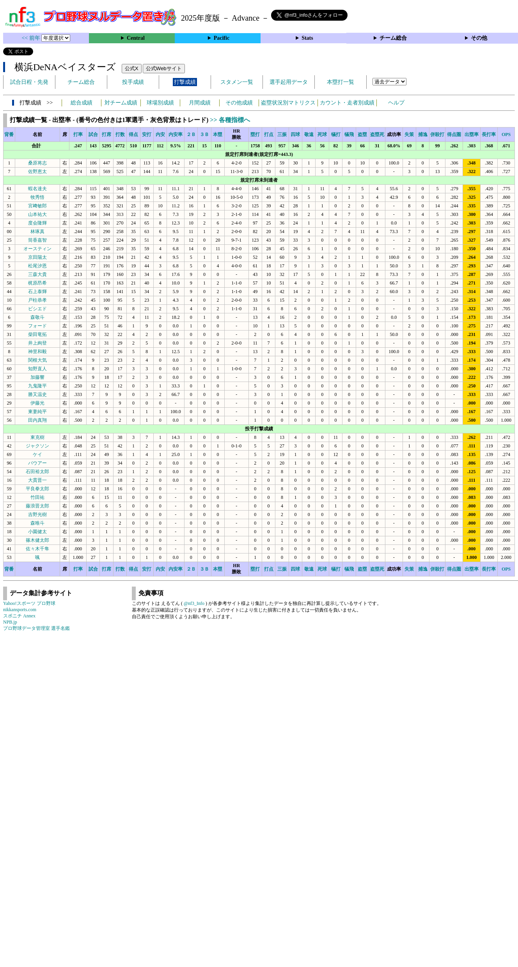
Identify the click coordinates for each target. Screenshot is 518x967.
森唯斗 (37, 523)
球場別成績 (160, 103)
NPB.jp (10, 622)
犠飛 (349, 134)
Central (136, 38)
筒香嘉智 (37, 240)
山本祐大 (37, 214)
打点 (268, 134)
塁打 (255, 134)
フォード (37, 326)
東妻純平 (37, 411)
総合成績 (81, 103)
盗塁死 (377, 134)
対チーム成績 (121, 103)
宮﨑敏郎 (37, 206)
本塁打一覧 (340, 82)
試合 (93, 134)
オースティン (37, 248)
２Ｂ (191, 134)
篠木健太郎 (37, 540)
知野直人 (37, 368)
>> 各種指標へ (230, 120)
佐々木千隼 (37, 549)
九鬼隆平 (37, 386)
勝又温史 (37, 394)
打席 (106, 134)
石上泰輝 (37, 291)
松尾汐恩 (37, 266)
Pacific (221, 38)
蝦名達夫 (37, 188)
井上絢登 (37, 343)
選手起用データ (289, 82)
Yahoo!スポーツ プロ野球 (29, 603)
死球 (322, 134)
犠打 (336, 134)
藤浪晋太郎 (37, 506)
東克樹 (37, 437)
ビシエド (37, 308)
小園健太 (37, 531)
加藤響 (37, 377)
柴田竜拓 (37, 334)
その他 (479, 38)
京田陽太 (37, 257)
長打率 (489, 134)
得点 (133, 134)
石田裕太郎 (37, 471)
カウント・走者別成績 (347, 103)
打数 (120, 134)
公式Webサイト (164, 68)
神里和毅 (37, 351)
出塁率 (472, 134)
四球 (295, 134)
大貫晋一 (37, 480)
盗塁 (362, 134)
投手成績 (133, 82)
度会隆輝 (37, 223)
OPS (506, 134)
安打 (146, 134)
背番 (9, 134)
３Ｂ (204, 134)
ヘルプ (396, 103)
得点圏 (454, 134)
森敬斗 (37, 317)
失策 (409, 134)
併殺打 (437, 134)
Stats (307, 38)
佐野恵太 (37, 171)
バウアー (37, 463)
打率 (78, 134)
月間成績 (200, 103)
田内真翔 (37, 420)
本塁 (217, 134)
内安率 (176, 134)
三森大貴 (37, 274)
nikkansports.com (19, 609)
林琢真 (37, 231)
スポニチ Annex (19, 616)
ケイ (37, 454)
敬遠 (309, 134)
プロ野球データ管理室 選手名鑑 (36, 628)
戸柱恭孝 (37, 300)
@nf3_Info (194, 603)
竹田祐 (37, 497)
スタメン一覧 (236, 82)
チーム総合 (393, 38)
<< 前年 (32, 38)
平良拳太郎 (37, 488)
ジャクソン (37, 446)
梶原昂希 (37, 283)
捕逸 (423, 134)
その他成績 (239, 103)
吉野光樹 (37, 514)
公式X (131, 68)
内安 (160, 134)
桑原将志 (37, 163)
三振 (282, 134)
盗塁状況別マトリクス (288, 103)
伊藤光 (37, 403)
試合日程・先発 (29, 82)
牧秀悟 (37, 197)
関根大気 (37, 360)
